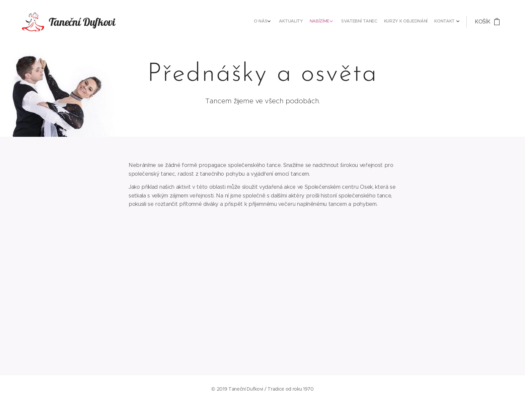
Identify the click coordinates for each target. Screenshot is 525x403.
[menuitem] (414, 21)
